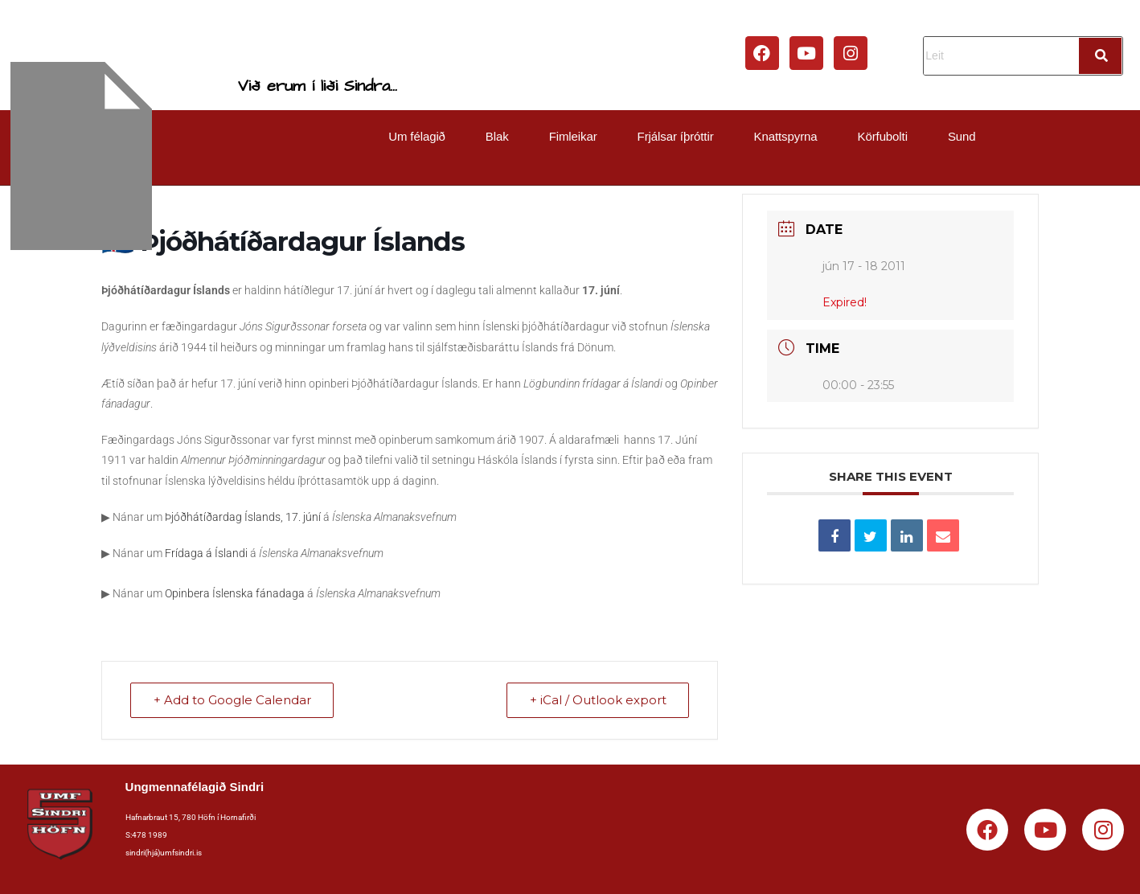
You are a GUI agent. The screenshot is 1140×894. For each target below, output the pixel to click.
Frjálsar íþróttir (676, 136)
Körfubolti (883, 136)
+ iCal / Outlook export (597, 700)
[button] (421, 136)
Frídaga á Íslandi (206, 553)
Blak (497, 136)
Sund (962, 136)
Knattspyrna (786, 136)
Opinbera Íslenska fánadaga (235, 593)
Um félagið (416, 136)
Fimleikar (573, 136)
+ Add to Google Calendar (232, 700)
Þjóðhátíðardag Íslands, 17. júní (243, 517)
